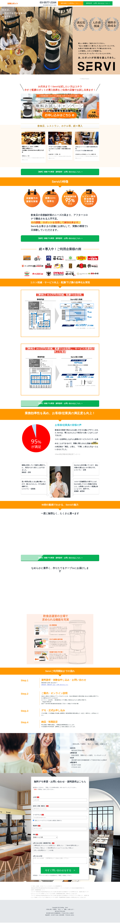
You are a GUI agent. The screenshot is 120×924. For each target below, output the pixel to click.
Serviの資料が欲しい (72, 845)
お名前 (34, 797)
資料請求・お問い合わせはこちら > (98, 3)
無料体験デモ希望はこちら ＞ (71, 3)
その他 (50, 850)
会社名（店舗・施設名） (39, 806)
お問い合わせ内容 (37, 856)
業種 (34, 834)
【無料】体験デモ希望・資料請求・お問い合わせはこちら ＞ (60, 172)
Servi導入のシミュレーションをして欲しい (60, 848)
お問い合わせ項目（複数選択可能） (42, 843)
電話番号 (35, 825)
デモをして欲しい (39, 848)
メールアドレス (37, 814)
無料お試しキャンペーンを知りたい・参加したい (48, 845)
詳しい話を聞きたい (39, 850)
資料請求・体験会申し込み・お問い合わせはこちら (54, 684)
